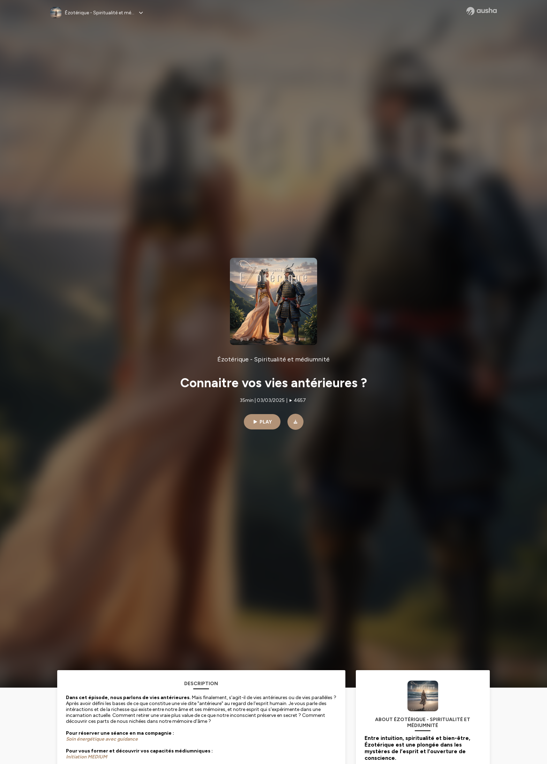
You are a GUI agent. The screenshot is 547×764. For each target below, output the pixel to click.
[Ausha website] (481, 11)
